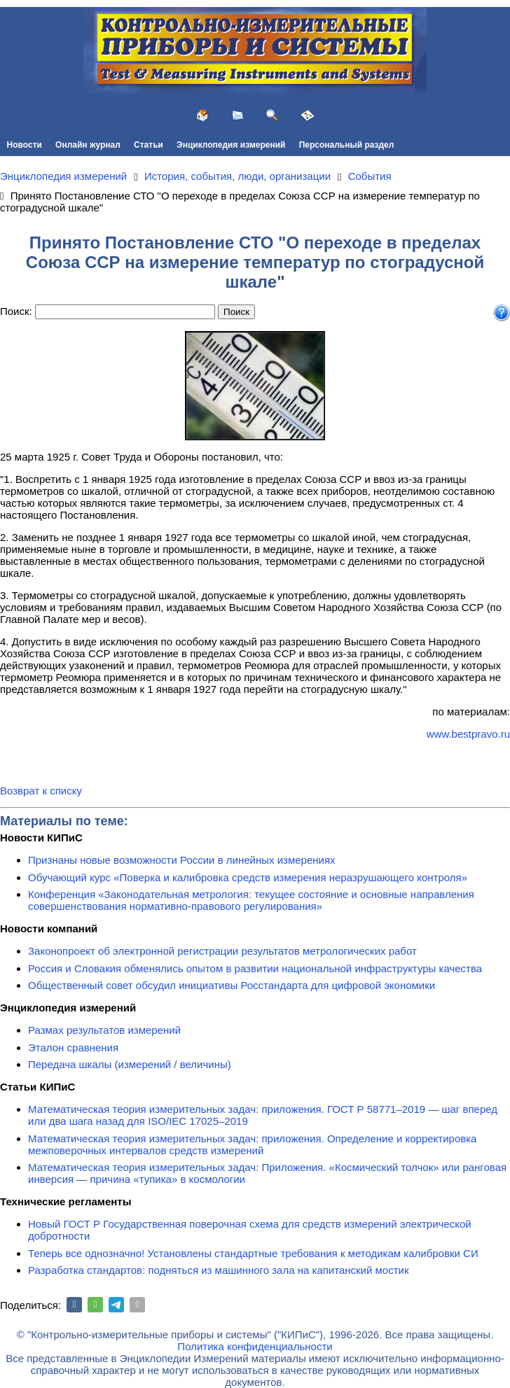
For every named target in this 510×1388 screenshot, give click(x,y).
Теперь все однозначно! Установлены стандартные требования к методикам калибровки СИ (253, 1253)
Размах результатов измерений (104, 1030)
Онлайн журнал (87, 145)
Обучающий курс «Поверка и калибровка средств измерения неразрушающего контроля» (247, 877)
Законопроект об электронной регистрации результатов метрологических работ (222, 951)
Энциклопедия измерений (231, 145)
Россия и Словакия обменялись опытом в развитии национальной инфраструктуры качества (255, 968)
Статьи (148, 145)
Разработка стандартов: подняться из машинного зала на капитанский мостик (218, 1270)
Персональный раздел (346, 145)
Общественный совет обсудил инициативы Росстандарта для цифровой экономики (231, 985)
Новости (24, 145)
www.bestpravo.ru (468, 734)
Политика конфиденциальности (254, 1346)
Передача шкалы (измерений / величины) (129, 1064)
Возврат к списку (41, 791)
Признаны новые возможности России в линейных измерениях (182, 860)
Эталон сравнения (73, 1047)
